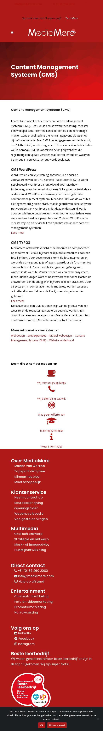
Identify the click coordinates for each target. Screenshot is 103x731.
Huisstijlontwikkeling (30, 550)
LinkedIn (22, 633)
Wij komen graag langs (51, 382)
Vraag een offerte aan (51, 414)
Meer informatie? (51, 446)
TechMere (71, 18)
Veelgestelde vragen (31, 519)
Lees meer (17, 232)
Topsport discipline (29, 471)
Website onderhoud (61, 340)
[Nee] (98, 719)
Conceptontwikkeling (31, 596)
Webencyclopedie (29, 513)
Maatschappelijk (27, 482)
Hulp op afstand (29, 581)
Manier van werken (29, 466)
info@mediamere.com (28, 4)
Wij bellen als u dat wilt (51, 398)
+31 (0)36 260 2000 (62, 4)
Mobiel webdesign (60, 335)
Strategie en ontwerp (31, 539)
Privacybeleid (57, 725)
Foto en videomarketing (33, 601)
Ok (41, 725)
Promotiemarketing (30, 607)
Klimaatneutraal (27, 476)
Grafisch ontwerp (28, 534)
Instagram (24, 644)
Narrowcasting (26, 612)
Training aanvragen (52, 430)
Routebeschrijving (28, 503)
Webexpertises (37, 335)
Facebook (24, 638)
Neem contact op (28, 497)
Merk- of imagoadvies (31, 544)
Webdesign (18, 335)
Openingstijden (26, 508)
